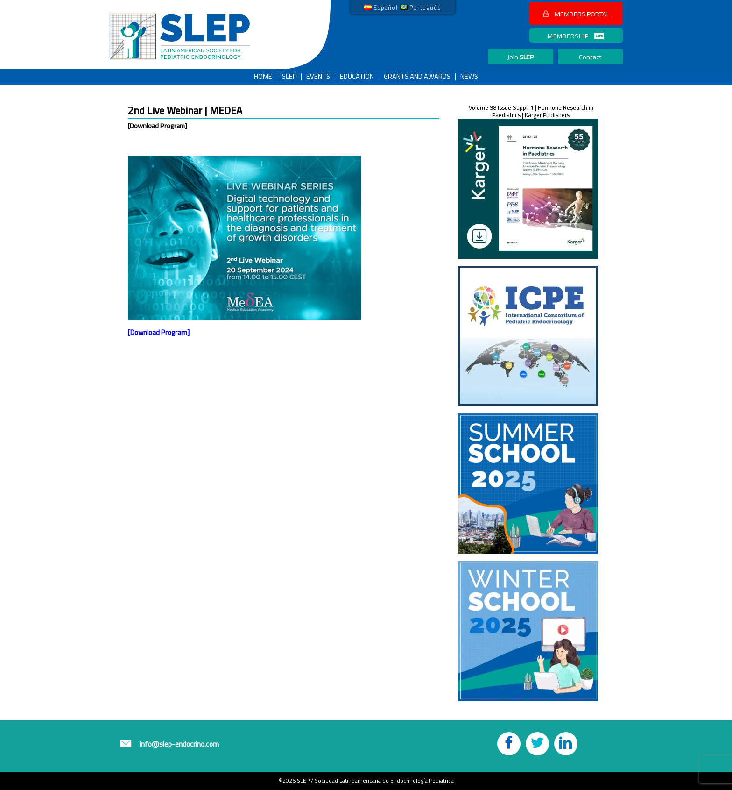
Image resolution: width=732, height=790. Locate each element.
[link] (381, 7)
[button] (576, 13)
